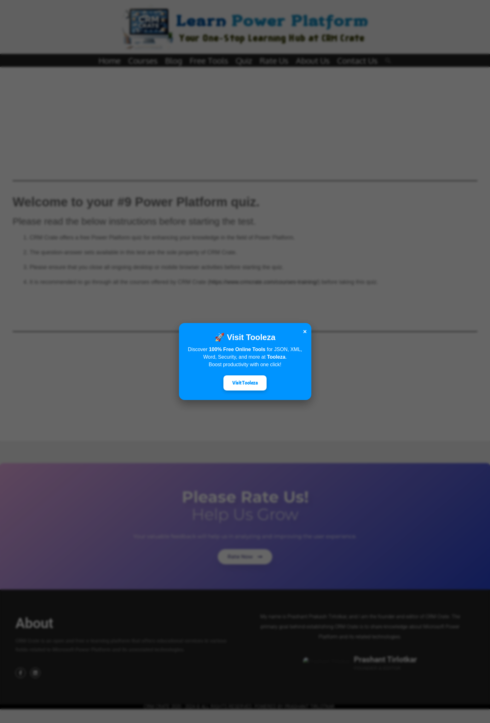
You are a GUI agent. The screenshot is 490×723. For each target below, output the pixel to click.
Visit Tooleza (245, 383)
